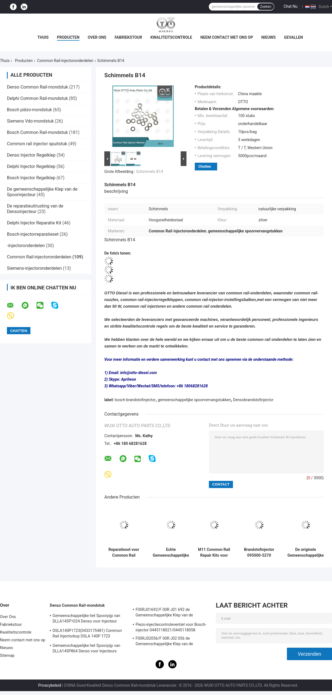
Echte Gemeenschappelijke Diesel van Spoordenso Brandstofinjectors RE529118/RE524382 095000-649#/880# (171, 552)
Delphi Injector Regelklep (31, 166)
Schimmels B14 (149, 171)
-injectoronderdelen (26, 245)
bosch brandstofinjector (135, 400)
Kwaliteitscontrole (171, 37)
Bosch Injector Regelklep (31, 177)
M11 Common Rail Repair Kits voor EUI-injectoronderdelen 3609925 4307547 (214, 552)
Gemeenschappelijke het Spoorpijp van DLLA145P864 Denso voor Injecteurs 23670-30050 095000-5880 (86, 649)
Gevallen (293, 37)
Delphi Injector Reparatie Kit (34, 222)
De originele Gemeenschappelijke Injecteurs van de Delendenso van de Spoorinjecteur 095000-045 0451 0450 (305, 552)
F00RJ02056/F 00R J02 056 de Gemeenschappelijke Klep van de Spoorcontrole (164, 642)
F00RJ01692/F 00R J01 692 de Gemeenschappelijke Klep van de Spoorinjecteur (164, 613)
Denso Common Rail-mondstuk (37, 87)
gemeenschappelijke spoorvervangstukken (194, 400)
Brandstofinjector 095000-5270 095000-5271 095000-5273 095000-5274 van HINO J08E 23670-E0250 (259, 552)
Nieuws (268, 37)
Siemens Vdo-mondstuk (30, 121)
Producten (68, 37)
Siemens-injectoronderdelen (34, 268)
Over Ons (97, 37)
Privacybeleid (49, 685)
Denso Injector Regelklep (31, 155)
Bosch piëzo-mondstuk (29, 109)
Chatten (204, 166)
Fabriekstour (128, 37)
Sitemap (7, 655)
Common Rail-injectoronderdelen (65, 60)
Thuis (43, 37)
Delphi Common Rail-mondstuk (37, 98)
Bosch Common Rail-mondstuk (37, 132)
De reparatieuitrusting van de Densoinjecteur (35, 208)
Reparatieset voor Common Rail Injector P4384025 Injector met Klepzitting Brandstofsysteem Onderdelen (124, 552)
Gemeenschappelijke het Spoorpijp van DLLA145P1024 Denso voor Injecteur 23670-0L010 (86, 619)
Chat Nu (290, 6)
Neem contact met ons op (226, 37)
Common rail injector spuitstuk (37, 143)
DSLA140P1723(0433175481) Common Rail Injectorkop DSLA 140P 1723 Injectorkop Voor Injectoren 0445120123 (88, 634)
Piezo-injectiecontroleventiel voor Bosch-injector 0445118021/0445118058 (171, 627)
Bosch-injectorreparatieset (33, 234)
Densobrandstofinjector (253, 400)
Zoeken (265, 7)
